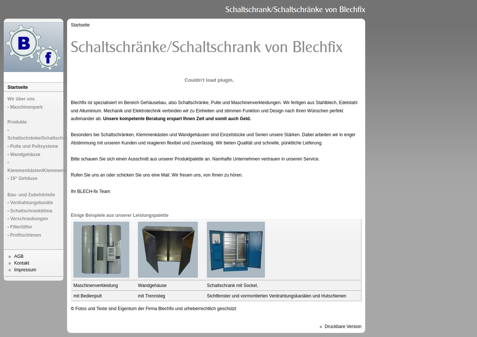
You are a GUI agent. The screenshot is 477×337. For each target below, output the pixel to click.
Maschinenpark (26, 107)
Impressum (25, 269)
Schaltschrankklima (31, 210)
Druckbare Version (343, 326)
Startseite (17, 87)
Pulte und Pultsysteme (34, 146)
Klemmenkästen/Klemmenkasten (42, 170)
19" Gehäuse (23, 178)
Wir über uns (21, 99)
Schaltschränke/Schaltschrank (39, 138)
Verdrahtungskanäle (31, 202)
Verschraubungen (29, 218)
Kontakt (21, 263)
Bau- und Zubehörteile (31, 194)
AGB (18, 256)
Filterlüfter (21, 227)
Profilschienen (25, 235)
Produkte (17, 122)
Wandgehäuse (25, 154)
